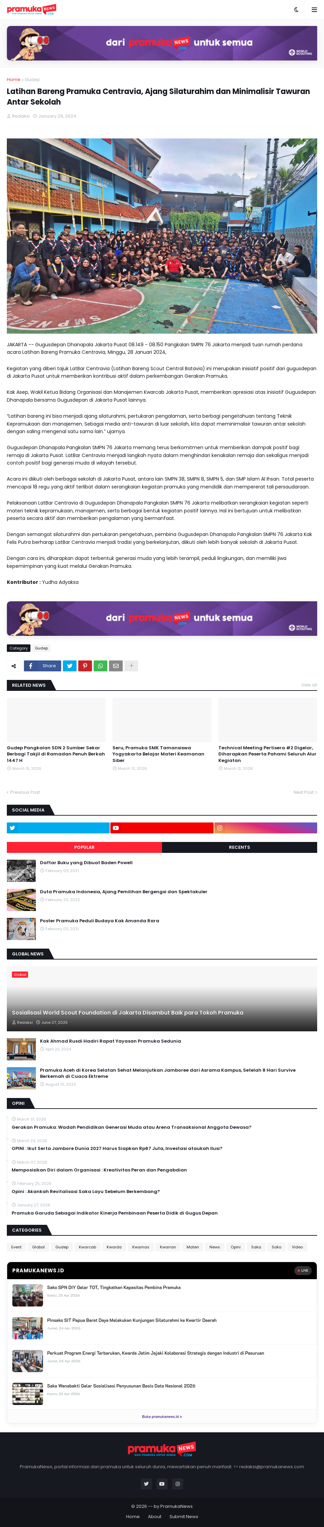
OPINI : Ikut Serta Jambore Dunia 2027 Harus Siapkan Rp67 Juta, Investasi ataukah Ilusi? (117, 1149)
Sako (276, 1247)
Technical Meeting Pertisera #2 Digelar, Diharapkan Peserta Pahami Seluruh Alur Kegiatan (267, 754)
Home (14, 79)
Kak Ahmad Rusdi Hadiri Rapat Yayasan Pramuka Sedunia (110, 1041)
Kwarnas (140, 1247)
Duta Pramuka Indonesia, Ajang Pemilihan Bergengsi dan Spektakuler (123, 892)
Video (297, 1247)
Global (38, 1247)
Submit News (184, 1516)
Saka (256, 1247)
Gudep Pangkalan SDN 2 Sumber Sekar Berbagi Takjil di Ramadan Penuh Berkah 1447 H (56, 754)
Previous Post (25, 792)
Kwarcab (87, 1247)
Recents (239, 847)
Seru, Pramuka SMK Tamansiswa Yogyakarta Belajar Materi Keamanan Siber (158, 754)
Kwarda (114, 1247)
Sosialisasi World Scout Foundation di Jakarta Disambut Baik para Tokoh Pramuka (127, 1013)
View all (309, 685)
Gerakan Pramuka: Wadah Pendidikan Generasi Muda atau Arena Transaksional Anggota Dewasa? (132, 1127)
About (154, 1516)
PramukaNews (176, 1506)
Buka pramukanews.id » (162, 1416)
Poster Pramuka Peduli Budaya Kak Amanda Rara (99, 921)
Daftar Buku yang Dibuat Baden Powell (86, 863)
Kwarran (168, 1247)
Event (16, 1247)
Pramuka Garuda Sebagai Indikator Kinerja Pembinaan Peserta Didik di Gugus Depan (115, 1213)
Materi (193, 1247)
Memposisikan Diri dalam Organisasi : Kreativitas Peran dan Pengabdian (99, 1170)
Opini (236, 1247)
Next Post (304, 792)
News (215, 1247)
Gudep (32, 79)
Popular (84, 847)
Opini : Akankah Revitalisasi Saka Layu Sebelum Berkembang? (86, 1192)
